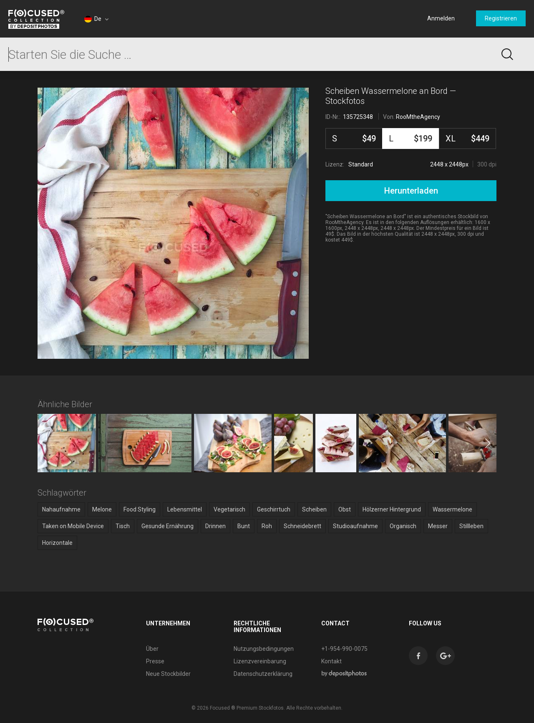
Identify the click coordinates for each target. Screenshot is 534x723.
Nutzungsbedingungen (264, 648)
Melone (102, 509)
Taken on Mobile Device (73, 526)
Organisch (403, 526)
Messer (438, 526)
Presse (155, 661)
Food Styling (139, 509)
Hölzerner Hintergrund (392, 509)
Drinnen (215, 526)
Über (152, 648)
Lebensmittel (184, 509)
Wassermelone (452, 509)
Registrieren (501, 18)
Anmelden (441, 18)
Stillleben (471, 526)
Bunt (243, 526)
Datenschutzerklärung (263, 673)
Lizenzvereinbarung (260, 661)
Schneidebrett (302, 526)
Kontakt (331, 661)
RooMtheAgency (418, 116)
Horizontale (57, 542)
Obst (344, 509)
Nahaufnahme (61, 509)
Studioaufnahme (355, 526)
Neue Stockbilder (168, 673)
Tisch (123, 526)
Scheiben (314, 509)
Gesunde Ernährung (167, 526)
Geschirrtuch (273, 509)
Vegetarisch (229, 509)
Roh (267, 526)
